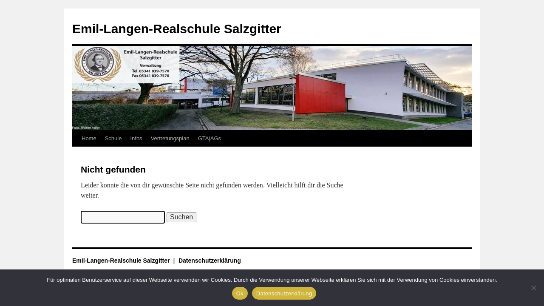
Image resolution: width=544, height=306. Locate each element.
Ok (240, 293)
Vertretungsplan (170, 138)
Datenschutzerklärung (209, 260)
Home (89, 138)
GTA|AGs (209, 138)
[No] (533, 287)
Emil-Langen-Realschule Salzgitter (176, 29)
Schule (113, 138)
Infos (136, 138)
